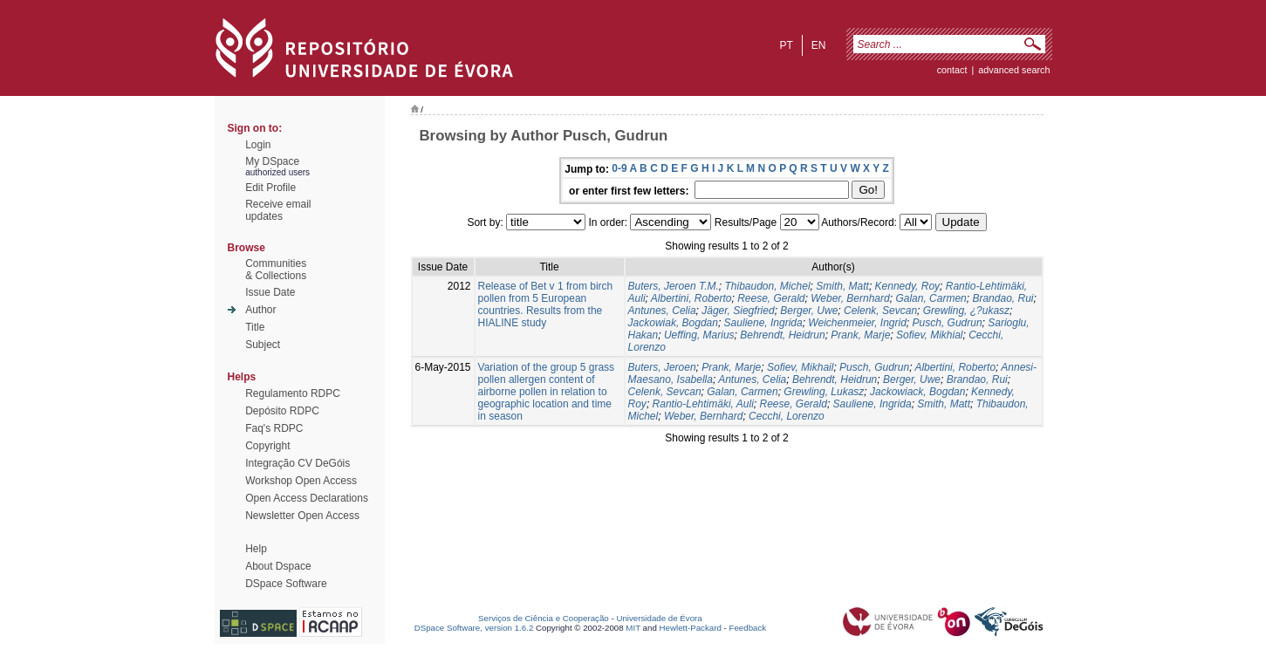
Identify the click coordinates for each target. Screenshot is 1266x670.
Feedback (747, 627)
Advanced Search (1014, 70)
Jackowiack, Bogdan (917, 392)
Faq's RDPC (274, 428)
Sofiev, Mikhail (800, 367)
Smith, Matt (842, 286)
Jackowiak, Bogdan (673, 323)
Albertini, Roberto (691, 298)
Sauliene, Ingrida (763, 323)
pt (785, 45)
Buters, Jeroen (662, 367)
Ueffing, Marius (699, 335)
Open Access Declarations (306, 498)
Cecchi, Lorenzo (787, 416)
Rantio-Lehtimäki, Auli (703, 404)
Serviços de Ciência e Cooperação (543, 618)
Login (257, 145)
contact (952, 70)
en (818, 45)
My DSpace (272, 161)
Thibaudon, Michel (767, 286)
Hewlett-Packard (691, 627)
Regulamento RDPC (292, 393)
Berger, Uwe (809, 310)
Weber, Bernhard (850, 298)
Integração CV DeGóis (297, 463)
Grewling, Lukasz (824, 392)
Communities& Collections (275, 269)
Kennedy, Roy (908, 286)
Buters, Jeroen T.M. (673, 286)
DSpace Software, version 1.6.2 (474, 627)
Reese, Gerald (770, 298)
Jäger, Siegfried (737, 310)
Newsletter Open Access (302, 515)
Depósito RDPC (282, 411)
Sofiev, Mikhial (929, 335)
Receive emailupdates (278, 210)
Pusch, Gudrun (947, 323)
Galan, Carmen (930, 298)
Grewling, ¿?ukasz (966, 310)
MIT (633, 627)
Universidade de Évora (658, 618)
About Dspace (278, 566)
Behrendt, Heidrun (782, 335)
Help (256, 549)
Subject (262, 344)
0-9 (619, 168)
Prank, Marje (860, 335)
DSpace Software (285, 584)
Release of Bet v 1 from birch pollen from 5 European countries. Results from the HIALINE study (545, 304)
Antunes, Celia (662, 310)
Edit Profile (270, 187)
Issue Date (270, 292)
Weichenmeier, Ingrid (857, 323)
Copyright (267, 446)
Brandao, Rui (1002, 298)
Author (260, 310)
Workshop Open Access (301, 481)
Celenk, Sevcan (880, 310)
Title (254, 327)
